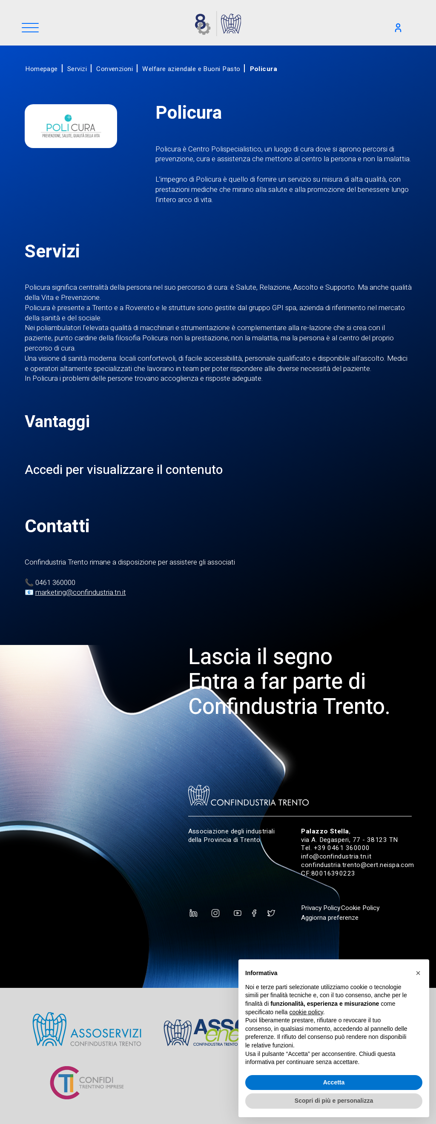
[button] (418, 973)
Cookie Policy (360, 908)
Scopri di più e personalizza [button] (334, 1100)
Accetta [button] (334, 1082)
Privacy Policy (320, 908)
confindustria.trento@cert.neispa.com (357, 865)
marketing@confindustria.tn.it (80, 592)
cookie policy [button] (306, 1012)
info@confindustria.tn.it (336, 856)
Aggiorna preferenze (330, 917)
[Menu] (30, 28)
